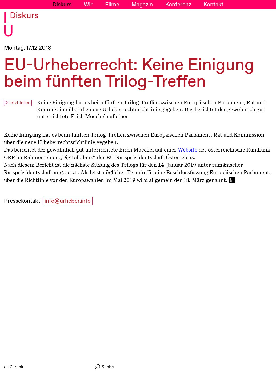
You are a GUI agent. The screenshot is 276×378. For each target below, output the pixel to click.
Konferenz (178, 5)
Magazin (142, 5)
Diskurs (62, 5)
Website (187, 149)
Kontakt (213, 5)
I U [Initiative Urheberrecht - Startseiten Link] (8, 25)
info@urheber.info (68, 201)
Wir (88, 5)
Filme (112, 5)
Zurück (13, 367)
